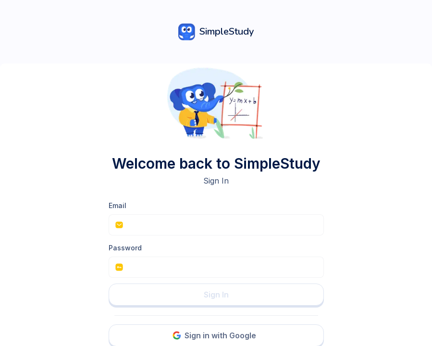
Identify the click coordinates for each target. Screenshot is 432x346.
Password (125, 248)
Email (117, 205)
